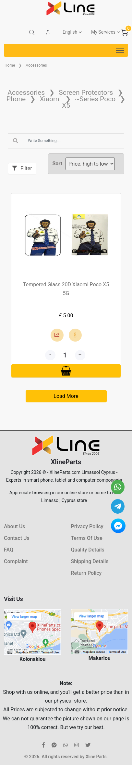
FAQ (8, 550)
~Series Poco (95, 99)
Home (10, 65)
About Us (14, 526)
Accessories (36, 65)
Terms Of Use (86, 538)
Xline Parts (96, 756)
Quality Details (87, 550)
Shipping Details (90, 561)
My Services (103, 32)
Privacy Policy (87, 526)
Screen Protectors (86, 92)
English (70, 32)
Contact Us (17, 538)
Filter (22, 168)
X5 (66, 105)
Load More (66, 396)
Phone (16, 99)
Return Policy (86, 573)
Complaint (16, 561)
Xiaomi (50, 99)
